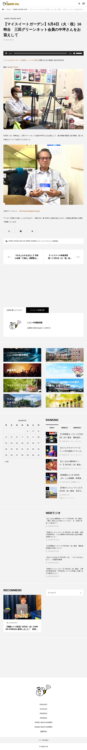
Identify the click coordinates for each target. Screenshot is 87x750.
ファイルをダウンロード (12, 60)
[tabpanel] (22, 613)
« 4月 (7, 462)
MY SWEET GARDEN (30, 241)
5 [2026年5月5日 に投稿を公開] (11, 437)
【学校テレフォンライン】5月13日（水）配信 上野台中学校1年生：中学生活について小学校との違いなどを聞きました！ (64, 571)
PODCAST (43, 704)
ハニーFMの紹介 (43, 740)
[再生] (6, 53)
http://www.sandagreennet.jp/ (29, 211)
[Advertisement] (43, 286)
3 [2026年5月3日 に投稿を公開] (38, 431)
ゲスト (39, 241)
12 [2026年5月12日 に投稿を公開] (11, 443)
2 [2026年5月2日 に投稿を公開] (33, 431)
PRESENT (43, 713)
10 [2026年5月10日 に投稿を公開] (38, 437)
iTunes (16, 67)
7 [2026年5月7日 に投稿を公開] (22, 437)
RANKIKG (43, 718)
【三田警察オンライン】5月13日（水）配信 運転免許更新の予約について (64, 547)
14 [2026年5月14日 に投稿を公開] (22, 443)
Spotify (9, 67)
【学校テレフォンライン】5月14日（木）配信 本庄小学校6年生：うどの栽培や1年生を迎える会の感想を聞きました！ (64, 534)
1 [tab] (20, 617)
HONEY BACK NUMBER (43, 722)
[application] (43, 53)
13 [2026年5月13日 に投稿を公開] (17, 443)
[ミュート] (74, 53)
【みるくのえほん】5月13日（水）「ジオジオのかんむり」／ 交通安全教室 (64, 558)
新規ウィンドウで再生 (30, 60)
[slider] (40, 53)
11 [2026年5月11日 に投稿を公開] (6, 443)
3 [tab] (24, 617)
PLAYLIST (43, 709)
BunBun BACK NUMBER (43, 727)
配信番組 (55, 241)
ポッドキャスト (47, 241)
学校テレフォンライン (67, 498)
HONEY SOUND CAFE (15, 241)
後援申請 (43, 731)
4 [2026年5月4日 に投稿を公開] (6, 437)
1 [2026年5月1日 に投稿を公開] (27, 431)
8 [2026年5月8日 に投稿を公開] (27, 437)
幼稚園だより (75, 482)
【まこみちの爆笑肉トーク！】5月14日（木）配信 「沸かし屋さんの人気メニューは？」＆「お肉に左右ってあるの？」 (64, 521)
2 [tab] (22, 617)
